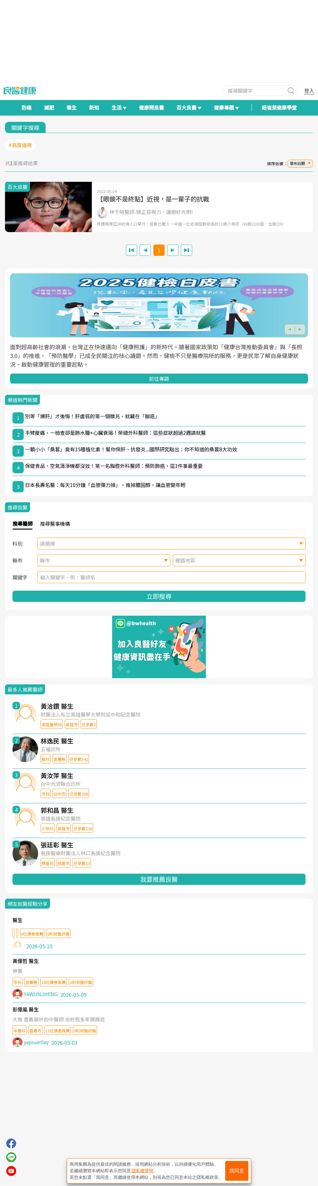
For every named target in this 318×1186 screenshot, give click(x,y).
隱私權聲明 (142, 1170)
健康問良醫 (151, 107)
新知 (94, 107)
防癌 (27, 107)
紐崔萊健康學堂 (279, 107)
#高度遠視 (20, 145)
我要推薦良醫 (159, 879)
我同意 (236, 1171)
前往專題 (159, 378)
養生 (72, 107)
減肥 (49, 107)
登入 (309, 90)
